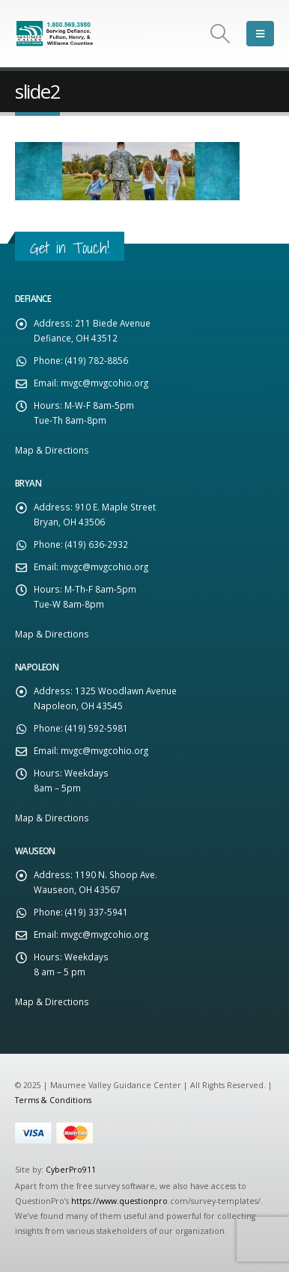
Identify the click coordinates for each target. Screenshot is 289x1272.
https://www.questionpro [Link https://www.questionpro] (119, 1201)
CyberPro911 (71, 1169)
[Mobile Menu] (260, 33)
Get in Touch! (69, 247)
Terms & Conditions (53, 1100)
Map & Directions (52, 450)
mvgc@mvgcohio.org (104, 383)
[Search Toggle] (220, 33)
